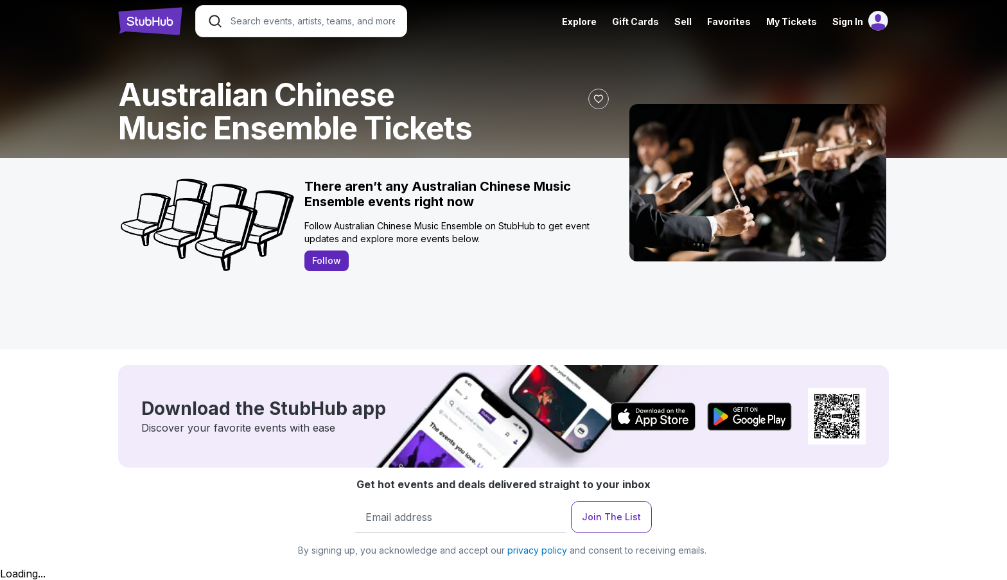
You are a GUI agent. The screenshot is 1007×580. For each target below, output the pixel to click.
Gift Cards (635, 21)
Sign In (847, 21)
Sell (683, 21)
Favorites (729, 21)
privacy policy (537, 550)
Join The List (611, 516)
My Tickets (791, 21)
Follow (326, 260)
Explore (579, 21)
